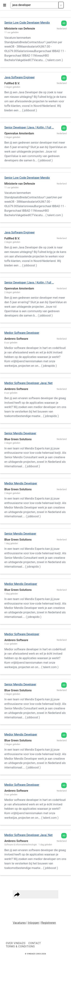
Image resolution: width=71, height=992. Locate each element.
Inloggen (33, 922)
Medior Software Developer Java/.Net (28, 383)
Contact (22, 906)
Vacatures (19, 922)
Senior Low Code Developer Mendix (27, 22)
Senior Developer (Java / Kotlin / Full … (29, 127)
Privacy (21, 902)
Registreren (48, 922)
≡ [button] (4, 5)
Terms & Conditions (40, 902)
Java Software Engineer (19, 77)
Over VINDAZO (16, 943)
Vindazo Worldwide (41, 906)
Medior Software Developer (21, 333)
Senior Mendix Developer (20, 433)
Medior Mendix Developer (20, 483)
